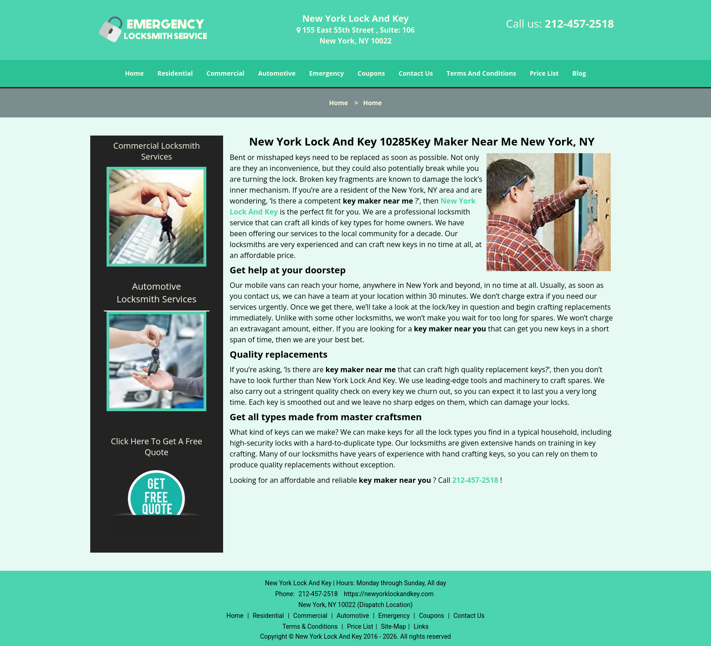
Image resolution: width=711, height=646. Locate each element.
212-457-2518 (579, 23)
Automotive (277, 73)
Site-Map (393, 626)
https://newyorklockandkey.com (388, 593)
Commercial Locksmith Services (156, 151)
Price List (544, 73)
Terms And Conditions (481, 73)
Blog (579, 73)
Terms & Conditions (310, 626)
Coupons (371, 73)
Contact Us (416, 73)
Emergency (326, 73)
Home (134, 73)
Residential (175, 73)
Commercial (225, 73)
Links (421, 626)
